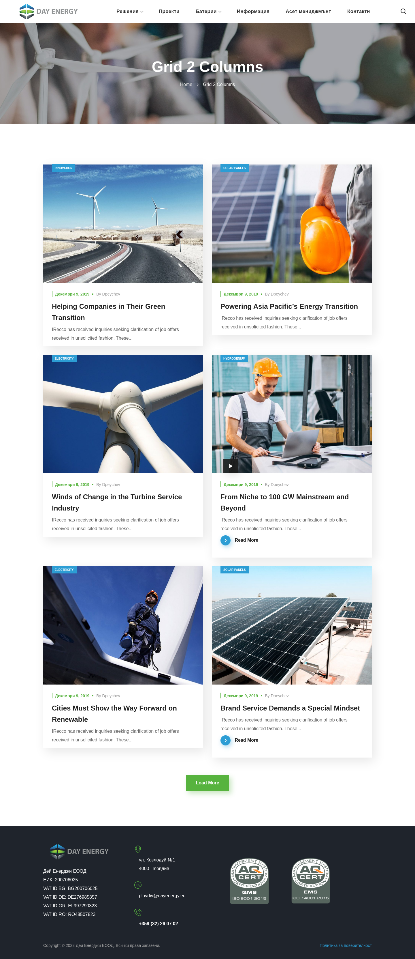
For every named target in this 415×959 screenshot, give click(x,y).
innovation (63, 168)
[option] (292, 625)
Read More (246, 540)
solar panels (234, 168)
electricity (64, 358)
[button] (403, 11)
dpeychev (111, 294)
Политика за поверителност (346, 945)
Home (186, 84)
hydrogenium (234, 358)
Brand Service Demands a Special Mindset (290, 708)
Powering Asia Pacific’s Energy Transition (289, 306)
